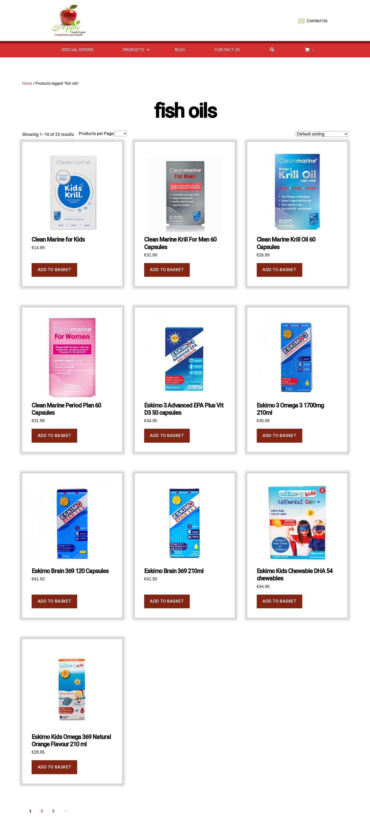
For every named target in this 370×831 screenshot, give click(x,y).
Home (27, 83)
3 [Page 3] (53, 811)
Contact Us (313, 21)
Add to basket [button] (54, 269)
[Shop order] (322, 134)
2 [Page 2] (42, 811)
